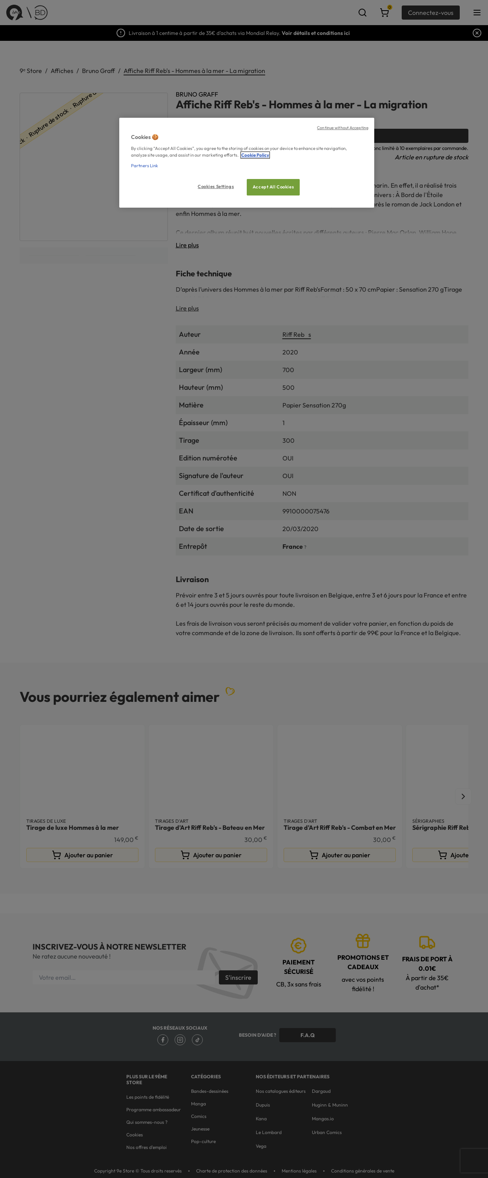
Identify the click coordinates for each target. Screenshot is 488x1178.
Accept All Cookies (273, 187)
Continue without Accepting (342, 127)
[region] (246, 163)
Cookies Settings (216, 186)
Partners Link (144, 165)
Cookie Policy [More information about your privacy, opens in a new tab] (255, 155)
